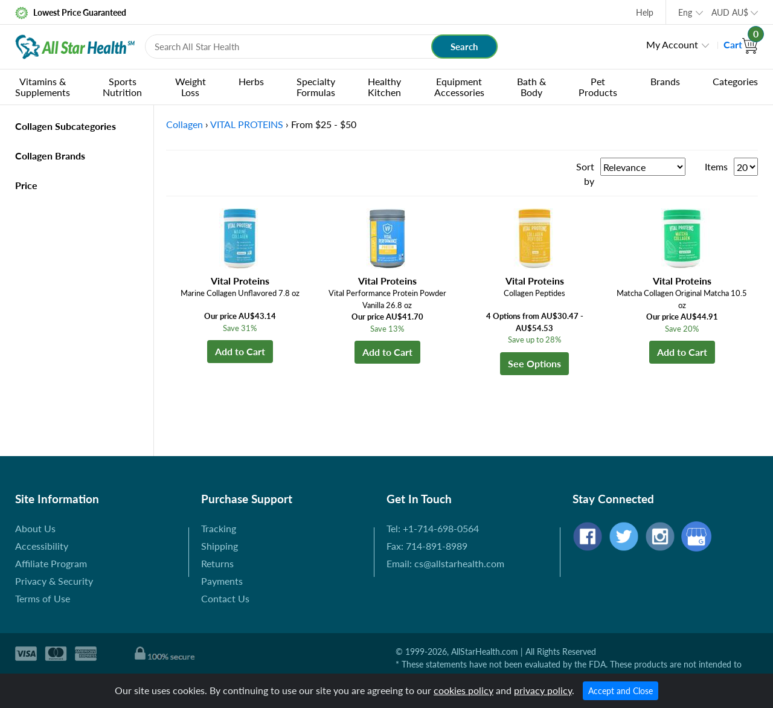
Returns (217, 563)
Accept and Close (620, 691)
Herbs (251, 81)
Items (716, 166)
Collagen (184, 124)
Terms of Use (42, 598)
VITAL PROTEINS (246, 124)
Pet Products (598, 87)
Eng (685, 12)
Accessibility (41, 546)
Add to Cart (240, 351)
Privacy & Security (54, 581)
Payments (222, 581)
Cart (740, 44)
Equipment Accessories (459, 87)
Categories (735, 81)
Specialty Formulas (316, 87)
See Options (534, 363)
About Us (35, 528)
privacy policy (543, 690)
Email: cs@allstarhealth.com (445, 563)
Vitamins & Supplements (42, 87)
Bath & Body (531, 87)
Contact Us (225, 598)
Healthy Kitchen (384, 87)
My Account (672, 44)
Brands (665, 81)
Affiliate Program (51, 563)
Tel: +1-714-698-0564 (432, 528)
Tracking (218, 528)
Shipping (219, 546)
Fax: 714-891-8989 (426, 546)
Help (644, 12)
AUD (729, 12)
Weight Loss (190, 87)
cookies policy (463, 690)
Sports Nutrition (122, 87)
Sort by (585, 174)
